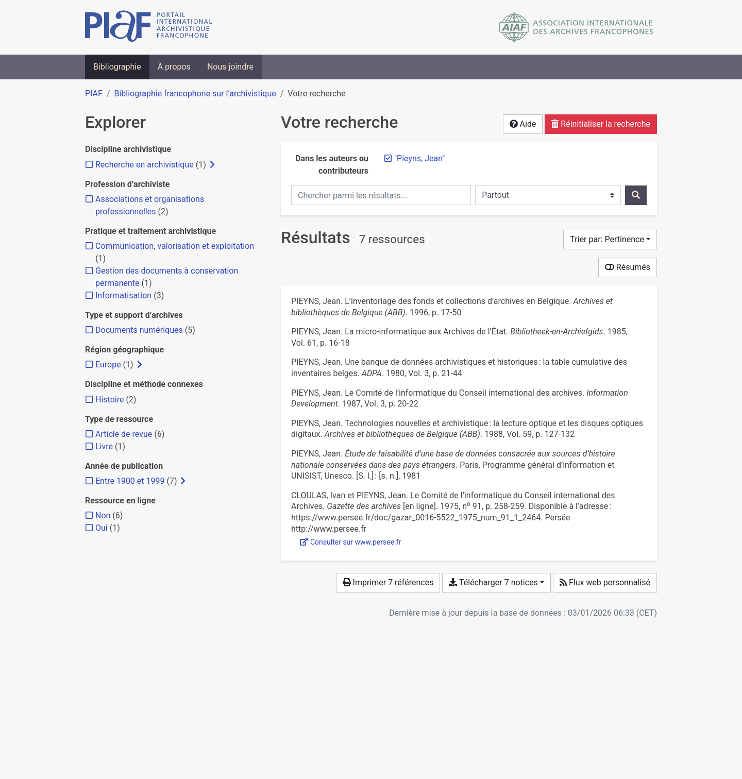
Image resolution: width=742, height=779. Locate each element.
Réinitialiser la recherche (600, 124)
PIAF (94, 93)
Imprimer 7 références (388, 582)
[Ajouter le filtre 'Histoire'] (109, 399)
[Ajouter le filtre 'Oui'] (101, 528)
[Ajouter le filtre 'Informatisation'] (123, 295)
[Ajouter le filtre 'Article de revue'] (123, 434)
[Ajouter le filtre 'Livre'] (104, 446)
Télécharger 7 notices (493, 582)
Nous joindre (230, 67)
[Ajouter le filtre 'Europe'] (108, 364)
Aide (523, 124)
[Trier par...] (610, 239)
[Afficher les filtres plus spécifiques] (212, 165)
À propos (174, 67)
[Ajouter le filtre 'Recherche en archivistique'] (144, 165)
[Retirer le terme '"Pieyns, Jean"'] (419, 158)
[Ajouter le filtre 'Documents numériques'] (139, 330)
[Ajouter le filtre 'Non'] (102, 515)
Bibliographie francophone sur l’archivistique (195, 93)
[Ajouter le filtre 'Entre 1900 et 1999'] (129, 481)
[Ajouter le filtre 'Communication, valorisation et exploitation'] (174, 246)
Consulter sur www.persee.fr (350, 542)
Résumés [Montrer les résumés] (627, 267)
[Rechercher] (636, 195)
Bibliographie (117, 67)
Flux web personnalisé (605, 582)
